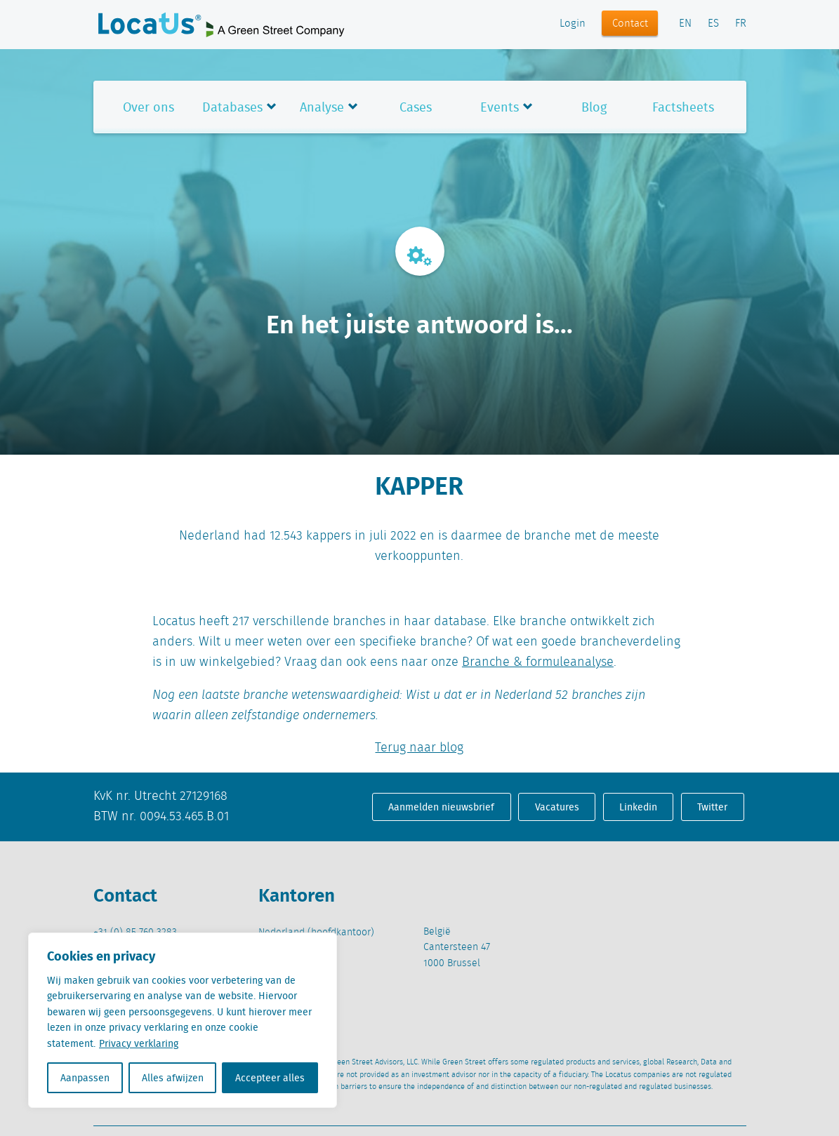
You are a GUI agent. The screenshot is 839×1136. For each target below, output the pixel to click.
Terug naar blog (419, 748)
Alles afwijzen (173, 1078)
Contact (630, 23)
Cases (415, 107)
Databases (232, 107)
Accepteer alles (270, 1078)
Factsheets (683, 107)
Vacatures (557, 807)
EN (685, 23)
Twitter (712, 807)
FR (740, 23)
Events (499, 107)
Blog (594, 107)
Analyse (322, 107)
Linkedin (638, 807)
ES (713, 23)
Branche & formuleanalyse (538, 662)
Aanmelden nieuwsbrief (441, 807)
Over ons (148, 107)
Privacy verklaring (138, 1043)
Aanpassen (85, 1078)
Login (573, 23)
